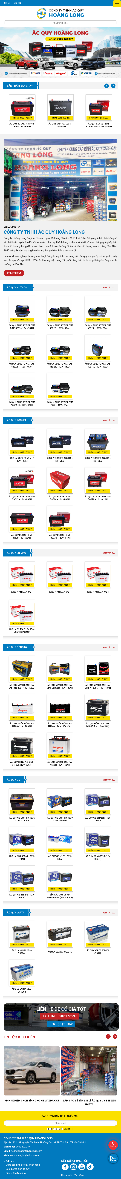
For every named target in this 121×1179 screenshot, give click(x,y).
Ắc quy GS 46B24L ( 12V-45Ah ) (22, 896)
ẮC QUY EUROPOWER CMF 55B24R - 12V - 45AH (22, 365)
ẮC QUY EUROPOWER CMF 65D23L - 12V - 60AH (98, 327)
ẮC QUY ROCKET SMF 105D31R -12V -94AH (60, 536)
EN (19, 3)
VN (15, 3)
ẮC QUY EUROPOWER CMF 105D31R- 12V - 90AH (22, 403)
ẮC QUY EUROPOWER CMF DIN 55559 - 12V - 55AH (22, 327)
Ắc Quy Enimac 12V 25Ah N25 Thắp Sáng (22, 630)
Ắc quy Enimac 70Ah (98, 592)
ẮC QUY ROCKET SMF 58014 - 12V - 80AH (60, 498)
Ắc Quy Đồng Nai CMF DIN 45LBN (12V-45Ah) (97, 725)
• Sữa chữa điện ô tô (15, 1173)
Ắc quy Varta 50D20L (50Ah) (97, 952)
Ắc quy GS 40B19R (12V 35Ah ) (98, 857)
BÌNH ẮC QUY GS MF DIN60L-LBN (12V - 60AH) (60, 896)
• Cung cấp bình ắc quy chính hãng (22, 1164)
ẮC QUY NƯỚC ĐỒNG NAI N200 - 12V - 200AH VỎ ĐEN (59, 725)
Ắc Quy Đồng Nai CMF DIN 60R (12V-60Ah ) (22, 763)
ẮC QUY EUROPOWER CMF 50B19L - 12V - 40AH (98, 365)
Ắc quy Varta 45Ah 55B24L (22, 952)
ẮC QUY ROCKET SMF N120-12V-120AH (22, 536)
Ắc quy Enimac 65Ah (60, 592)
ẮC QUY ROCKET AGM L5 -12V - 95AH (22, 459)
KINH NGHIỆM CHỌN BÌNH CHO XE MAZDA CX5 (32, 1100)
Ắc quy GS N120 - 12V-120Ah (60, 857)
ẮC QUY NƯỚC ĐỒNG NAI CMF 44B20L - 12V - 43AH (98, 686)
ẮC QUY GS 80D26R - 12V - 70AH (22, 857)
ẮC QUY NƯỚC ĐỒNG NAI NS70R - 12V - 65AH (59, 763)
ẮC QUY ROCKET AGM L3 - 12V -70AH (60, 459)
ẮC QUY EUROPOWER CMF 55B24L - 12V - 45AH (60, 365)
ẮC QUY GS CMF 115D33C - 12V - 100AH (22, 819)
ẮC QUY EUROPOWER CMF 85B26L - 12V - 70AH (60, 327)
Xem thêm (14, 273)
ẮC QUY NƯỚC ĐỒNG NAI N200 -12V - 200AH (21, 725)
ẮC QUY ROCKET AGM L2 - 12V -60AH (98, 459)
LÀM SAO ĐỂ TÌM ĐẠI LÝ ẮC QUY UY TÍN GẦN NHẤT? (89, 1102)
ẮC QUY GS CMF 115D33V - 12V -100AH (60, 819)
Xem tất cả (109, 288)
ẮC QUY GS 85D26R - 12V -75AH (97, 819)
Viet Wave (79, 1175)
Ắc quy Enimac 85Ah (22, 592)
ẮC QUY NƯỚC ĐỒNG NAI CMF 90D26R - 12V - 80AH (60, 686)
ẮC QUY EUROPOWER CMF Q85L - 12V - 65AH (60, 403)
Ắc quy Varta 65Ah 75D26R (22, 990)
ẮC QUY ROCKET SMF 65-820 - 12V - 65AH (22, 125)
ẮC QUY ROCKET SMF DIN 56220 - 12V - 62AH (98, 498)
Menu (117, 3)
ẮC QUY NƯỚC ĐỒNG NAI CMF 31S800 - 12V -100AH (22, 686)
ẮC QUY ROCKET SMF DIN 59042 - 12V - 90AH (22, 498)
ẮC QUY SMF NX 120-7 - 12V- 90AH (60, 125)
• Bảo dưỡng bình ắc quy (16, 1168)
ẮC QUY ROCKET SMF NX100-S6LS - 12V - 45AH (99, 125)
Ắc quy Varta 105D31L (60, 952)
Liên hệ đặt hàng (61, 1024)
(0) (9, 3)
